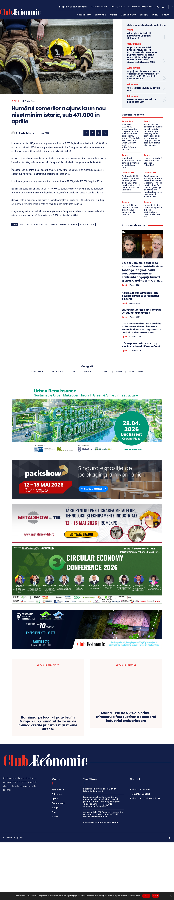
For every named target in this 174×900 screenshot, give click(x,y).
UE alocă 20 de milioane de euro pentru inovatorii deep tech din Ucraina (130, 210)
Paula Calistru (26, 133)
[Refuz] (170, 895)
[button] (163, 7)
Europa (125, 202)
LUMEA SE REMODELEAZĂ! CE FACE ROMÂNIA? (141, 100)
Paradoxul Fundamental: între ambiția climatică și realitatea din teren (131, 163)
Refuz (155, 896)
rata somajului (87, 225)
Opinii (15, 101)
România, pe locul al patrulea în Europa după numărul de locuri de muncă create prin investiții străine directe (47, 695)
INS (21, 225)
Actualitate (133, 68)
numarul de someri (68, 225)
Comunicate (134, 44)
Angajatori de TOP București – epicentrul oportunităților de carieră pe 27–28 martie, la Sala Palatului (143, 75)
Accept (146, 896)
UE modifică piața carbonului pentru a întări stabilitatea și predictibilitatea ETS (153, 211)
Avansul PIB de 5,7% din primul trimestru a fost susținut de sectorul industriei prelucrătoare (126, 689)
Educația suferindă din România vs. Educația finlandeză (139, 36)
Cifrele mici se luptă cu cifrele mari (143, 89)
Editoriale (132, 84)
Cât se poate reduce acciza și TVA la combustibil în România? (141, 345)
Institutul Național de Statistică (41, 225)
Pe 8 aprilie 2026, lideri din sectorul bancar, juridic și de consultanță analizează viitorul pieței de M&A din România (131, 183)
